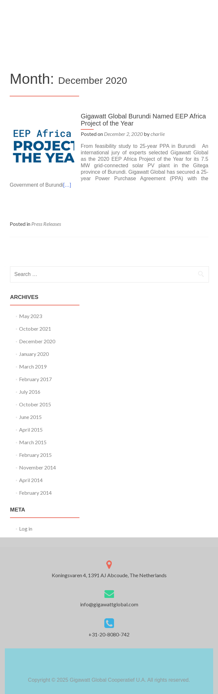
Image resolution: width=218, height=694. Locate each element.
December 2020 (37, 341)
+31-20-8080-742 (109, 634)
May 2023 (30, 316)
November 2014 (37, 467)
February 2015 (35, 455)
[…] (67, 185)
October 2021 (35, 328)
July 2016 (29, 392)
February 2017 (35, 379)
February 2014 (35, 493)
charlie (158, 134)
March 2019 (33, 366)
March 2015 (33, 442)
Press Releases (46, 224)
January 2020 (34, 354)
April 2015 (31, 429)
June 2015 (30, 417)
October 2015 (35, 404)
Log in (25, 528)
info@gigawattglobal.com (109, 604)
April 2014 (31, 480)
